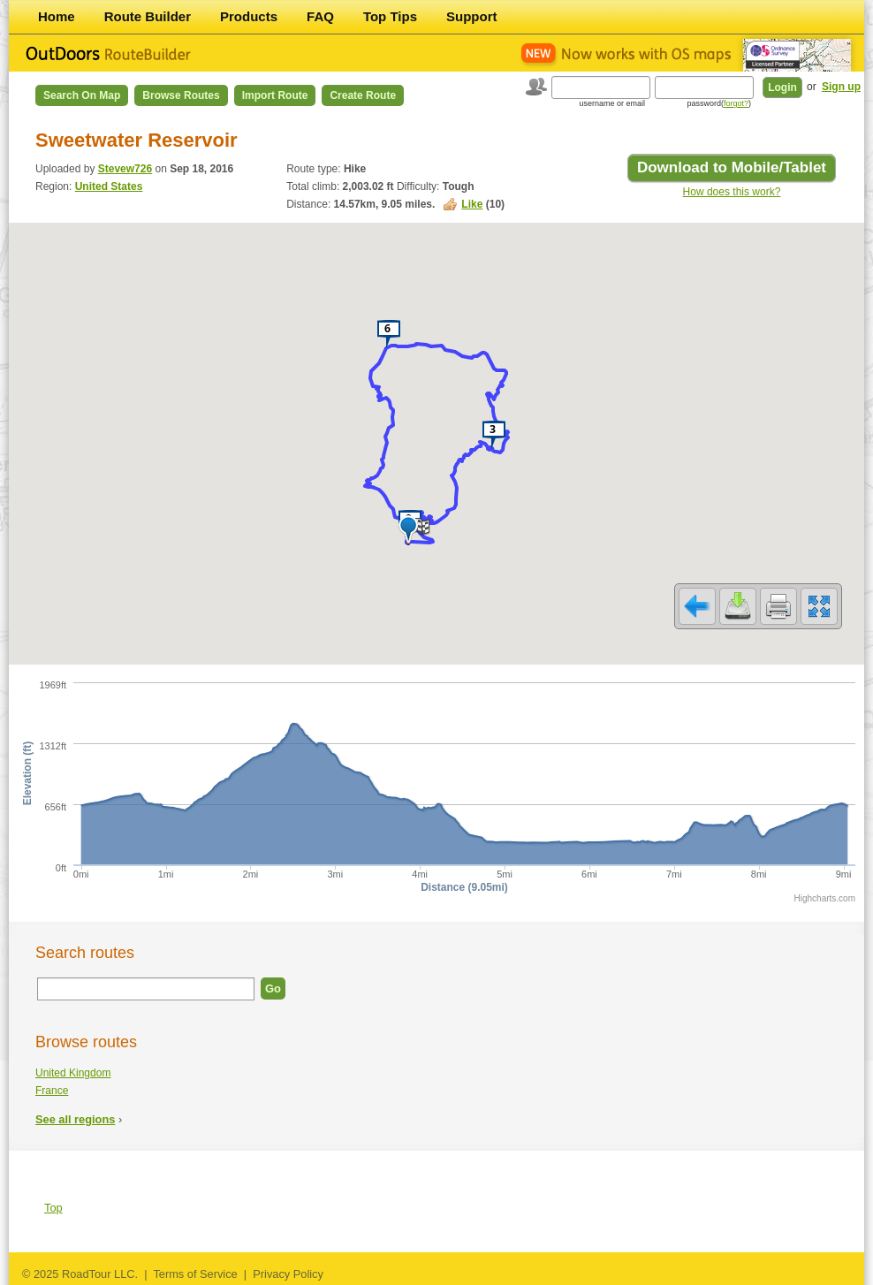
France (51, 1090)
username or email (612, 103)
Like (471, 204)
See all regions (75, 1119)
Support (471, 16)
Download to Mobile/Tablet (731, 167)
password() (719, 103)
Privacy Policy (288, 1274)
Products (248, 16)
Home (56, 16)
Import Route (275, 95)
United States (109, 186)
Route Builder (147, 16)
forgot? (736, 103)
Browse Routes (180, 95)
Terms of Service (195, 1274)
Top (53, 1207)
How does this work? (732, 192)
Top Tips (390, 16)
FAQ (320, 16)
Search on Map (81, 95)
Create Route (363, 95)
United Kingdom (72, 1073)
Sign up (841, 86)
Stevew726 (125, 169)
